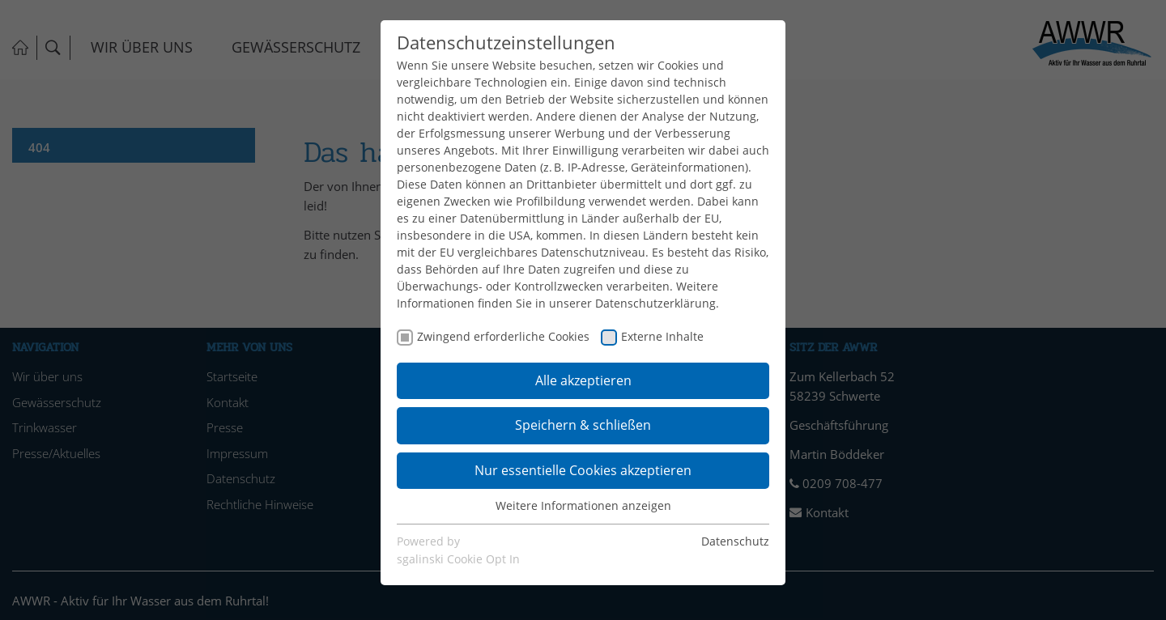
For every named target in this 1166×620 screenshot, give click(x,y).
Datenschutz (735, 541)
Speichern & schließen (583, 425)
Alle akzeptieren (583, 380)
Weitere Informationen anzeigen (583, 505)
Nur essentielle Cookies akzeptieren (583, 470)
